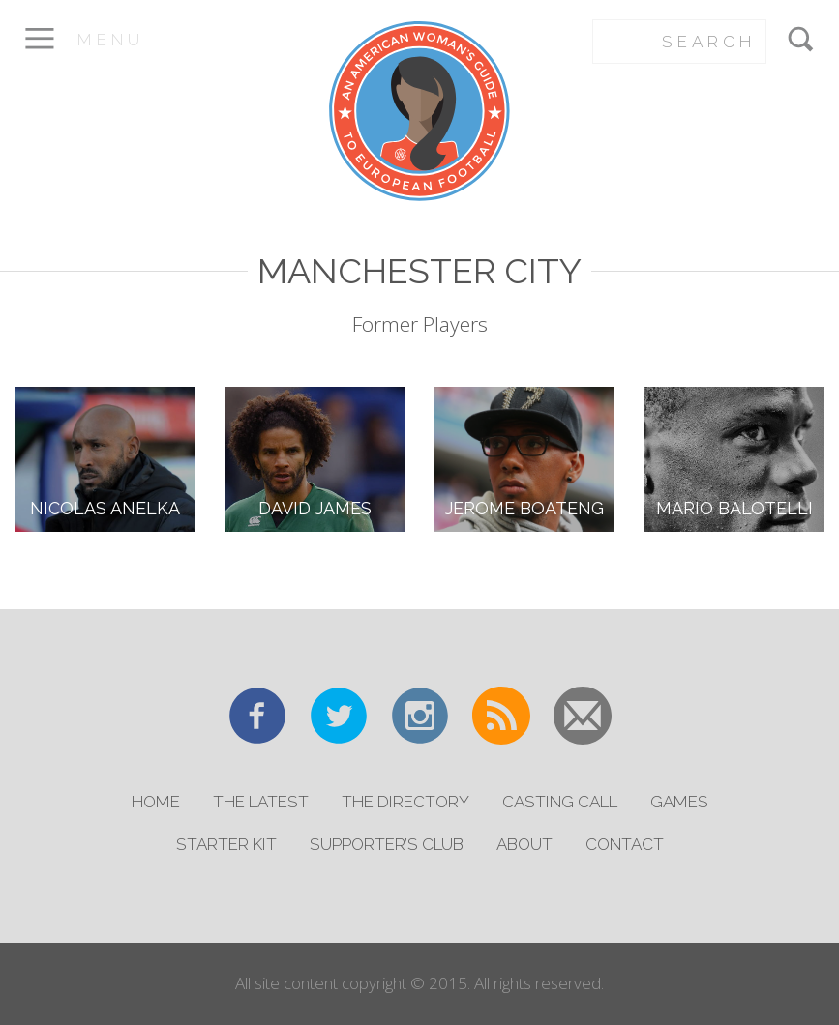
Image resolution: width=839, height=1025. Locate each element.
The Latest (261, 801)
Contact (624, 844)
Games (679, 801)
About (524, 844)
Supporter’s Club (387, 844)
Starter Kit (226, 844)
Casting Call (559, 801)
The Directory (405, 801)
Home (156, 801)
